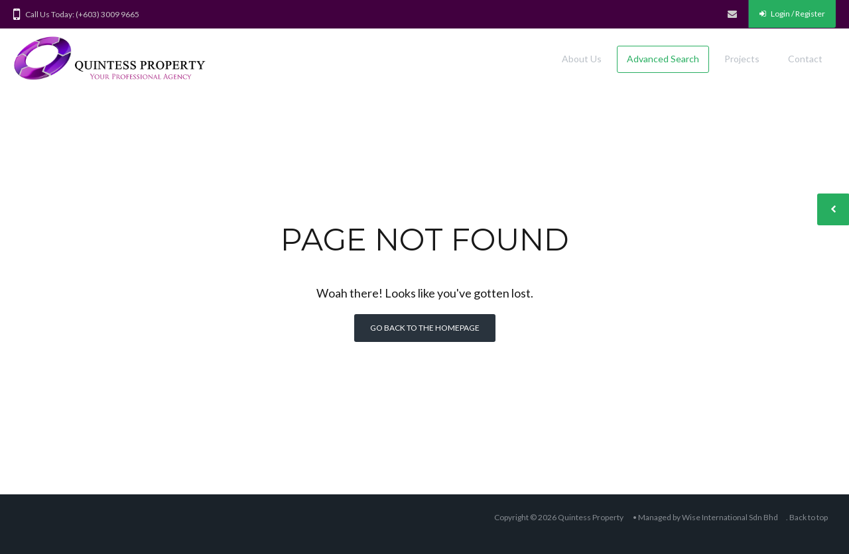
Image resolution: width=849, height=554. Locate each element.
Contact (805, 58)
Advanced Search (663, 58)
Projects (741, 58)
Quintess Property (590, 517)
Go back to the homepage (425, 328)
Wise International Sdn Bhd (730, 517)
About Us (582, 58)
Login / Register (792, 14)
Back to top (808, 517)
